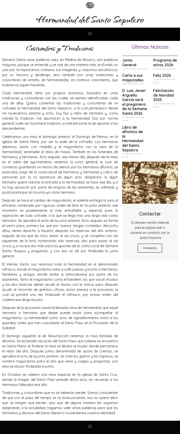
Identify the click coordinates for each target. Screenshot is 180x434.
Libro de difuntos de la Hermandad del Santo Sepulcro (132, 138)
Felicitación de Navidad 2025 (163, 95)
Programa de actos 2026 (165, 62)
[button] (90, 33)
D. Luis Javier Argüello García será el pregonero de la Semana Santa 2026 (134, 102)
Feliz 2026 (162, 75)
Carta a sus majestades (132, 77)
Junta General (129, 62)
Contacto (150, 248)
